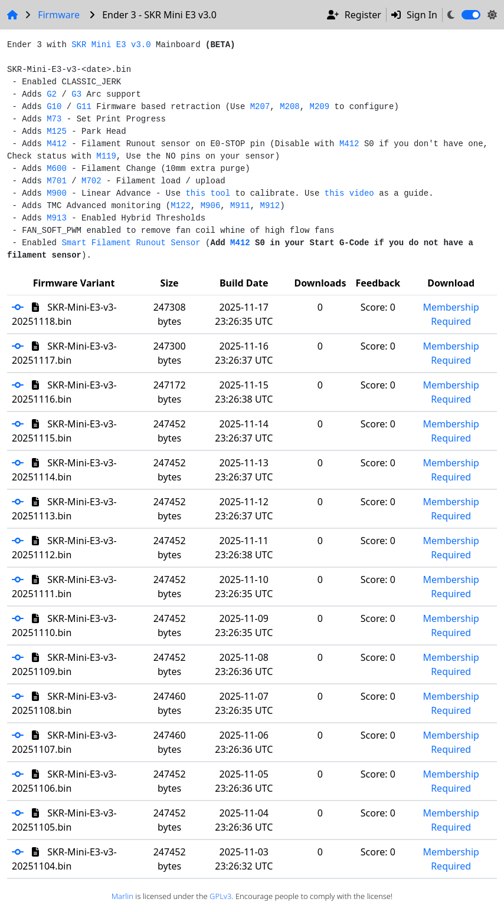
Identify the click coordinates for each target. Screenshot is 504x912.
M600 (57, 168)
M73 (54, 119)
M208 (290, 106)
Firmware (59, 14)
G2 (52, 94)
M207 (260, 106)
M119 (106, 156)
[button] (22, 307)
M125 (57, 131)
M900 (57, 193)
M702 (91, 181)
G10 (54, 106)
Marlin (122, 896)
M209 (320, 106)
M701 (57, 181)
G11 (84, 106)
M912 (270, 205)
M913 (57, 218)
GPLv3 (220, 896)
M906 (211, 205)
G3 (76, 94)
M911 (240, 205)
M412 (57, 144)
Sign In (414, 14)
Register (354, 14)
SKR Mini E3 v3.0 (110, 45)
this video (349, 193)
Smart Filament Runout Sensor (130, 243)
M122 (181, 205)
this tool (207, 193)
